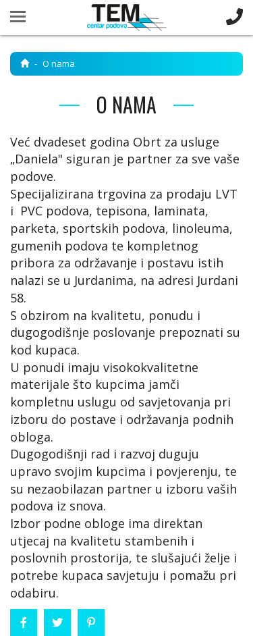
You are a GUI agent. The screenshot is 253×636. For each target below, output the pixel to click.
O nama (59, 63)
